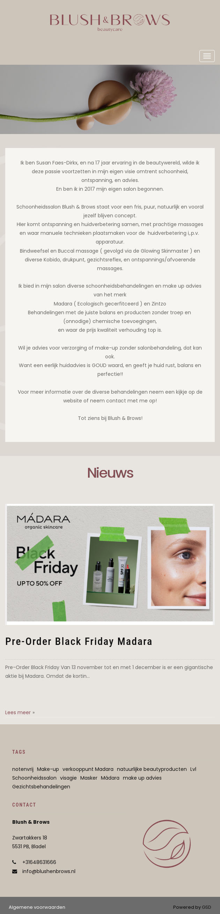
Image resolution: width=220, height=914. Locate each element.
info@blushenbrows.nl (48, 871)
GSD (206, 907)
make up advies (142, 777)
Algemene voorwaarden (37, 907)
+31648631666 (39, 862)
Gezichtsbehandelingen (41, 786)
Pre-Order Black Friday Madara (79, 641)
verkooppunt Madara (88, 769)
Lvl (193, 769)
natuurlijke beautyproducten (152, 769)
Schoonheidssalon (34, 777)
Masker (88, 777)
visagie (68, 777)
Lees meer (18, 712)
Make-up (48, 769)
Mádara (110, 777)
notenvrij (23, 769)
